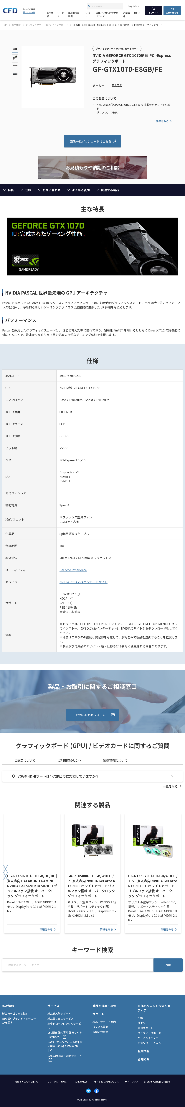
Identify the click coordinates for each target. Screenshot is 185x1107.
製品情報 (50, 14)
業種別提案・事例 (74, 14)
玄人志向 (117, 85)
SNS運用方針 (81, 1081)
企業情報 (126, 14)
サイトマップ (131, 1081)
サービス (60, 14)
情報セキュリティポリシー (28, 1081)
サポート (88, 14)
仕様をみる (164, 121)
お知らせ (137, 14)
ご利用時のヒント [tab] (70, 760)
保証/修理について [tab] (115, 760)
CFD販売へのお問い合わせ (157, 1081)
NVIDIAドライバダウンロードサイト (84, 582)
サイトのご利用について (106, 1081)
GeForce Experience (73, 570)
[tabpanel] (92, 779)
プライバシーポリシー (58, 1081)
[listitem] (173, 786)
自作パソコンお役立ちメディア (107, 14)
